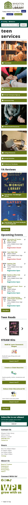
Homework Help (8, 100)
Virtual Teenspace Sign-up (11, 95)
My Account (18, 14)
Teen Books (6, 63)
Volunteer (6, 89)
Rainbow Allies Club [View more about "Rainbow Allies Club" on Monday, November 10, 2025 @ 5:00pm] (13, 275)
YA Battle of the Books (10, 164)
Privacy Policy (5, 470)
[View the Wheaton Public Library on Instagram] (5, 481)
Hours (23, 11)
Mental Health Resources (10, 126)
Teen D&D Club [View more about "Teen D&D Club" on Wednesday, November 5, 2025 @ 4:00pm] (12, 252)
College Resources (8, 153)
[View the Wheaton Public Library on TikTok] (10, 481)
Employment (5, 466)
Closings (3, 456)
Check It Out (13, 361)
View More (6, 229)
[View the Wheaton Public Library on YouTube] (7, 481)
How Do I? (9, 14)
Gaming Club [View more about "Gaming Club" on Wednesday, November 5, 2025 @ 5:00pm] (11, 263)
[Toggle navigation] (3, 18)
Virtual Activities (8, 158)
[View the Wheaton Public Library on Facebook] (2, 481)
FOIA (2, 471)
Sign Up (14, 424)
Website (12, 21)
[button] (11, 11)
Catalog (4, 21)
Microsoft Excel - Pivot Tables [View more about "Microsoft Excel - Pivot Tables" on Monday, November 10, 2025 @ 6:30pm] (14, 287)
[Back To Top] (14, 502)
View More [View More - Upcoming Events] (6, 310)
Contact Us (4, 440)
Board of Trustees (6, 464)
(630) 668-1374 (5, 438)
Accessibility (5, 468)
